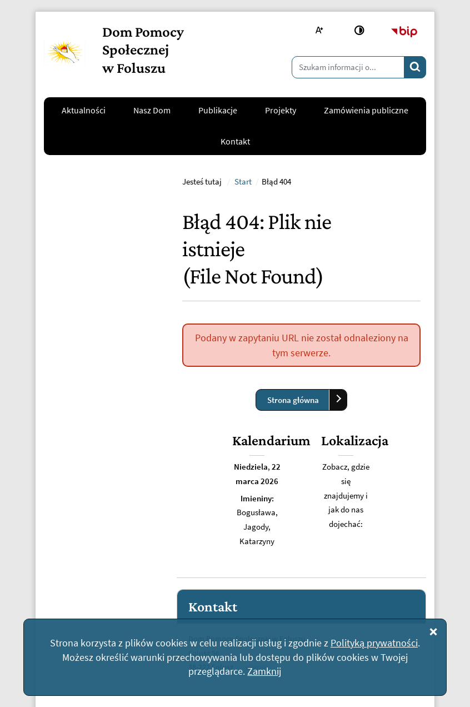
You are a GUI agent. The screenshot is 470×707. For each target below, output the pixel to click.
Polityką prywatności (374, 642)
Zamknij (264, 671)
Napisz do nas (76, 548)
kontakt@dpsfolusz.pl (92, 515)
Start (243, 293)
